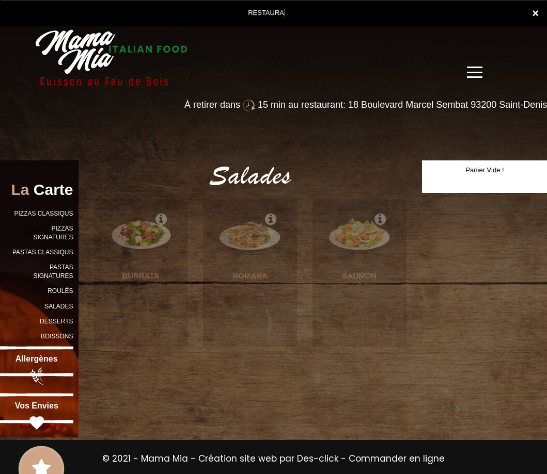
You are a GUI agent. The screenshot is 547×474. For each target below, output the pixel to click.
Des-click (317, 458)
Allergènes (36, 369)
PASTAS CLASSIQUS (42, 252)
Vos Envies (36, 416)
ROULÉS (60, 291)
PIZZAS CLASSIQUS (43, 213)
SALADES (58, 306)
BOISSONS (57, 336)
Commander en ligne (397, 458)
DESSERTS (56, 321)
